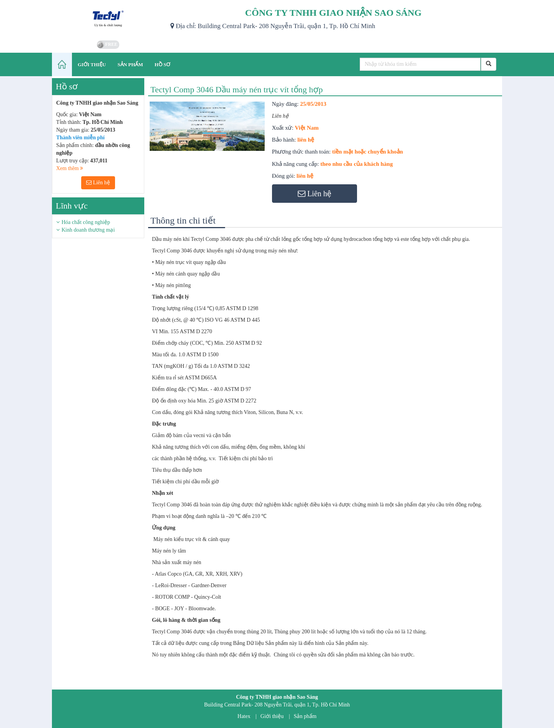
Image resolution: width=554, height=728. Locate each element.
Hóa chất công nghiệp (86, 222)
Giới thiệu (272, 716)
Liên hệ (98, 182)
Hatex (243, 716)
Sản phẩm (305, 716)
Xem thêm (69, 168)
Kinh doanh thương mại (88, 230)
